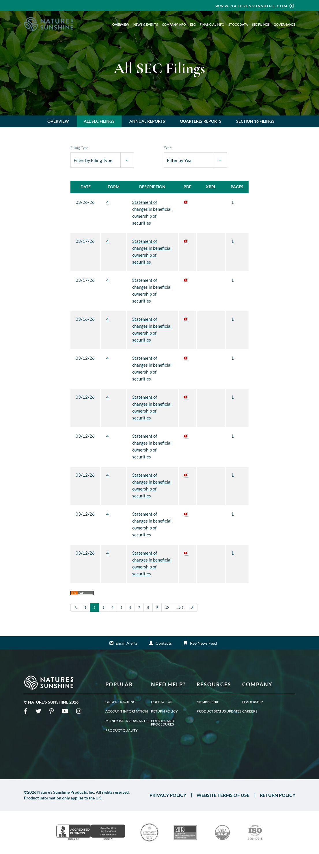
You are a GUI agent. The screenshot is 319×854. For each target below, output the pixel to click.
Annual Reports (147, 121)
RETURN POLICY (277, 795)
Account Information (126, 711)
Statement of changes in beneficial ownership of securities (151, 212)
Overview (120, 24)
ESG (193, 24)
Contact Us (161, 702)
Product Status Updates (219, 711)
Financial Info (212, 24)
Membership (208, 702)
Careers (249, 711)
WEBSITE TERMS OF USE (223, 795)
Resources (214, 684)
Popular (119, 684)
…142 (179, 607)
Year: (168, 147)
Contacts (164, 643)
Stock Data (238, 24)
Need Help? (168, 684)
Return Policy (164, 711)
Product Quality (121, 730)
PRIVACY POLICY (168, 795)
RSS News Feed (203, 643)
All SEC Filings (99, 121)
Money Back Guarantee (127, 721)
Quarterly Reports (200, 121)
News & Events (145, 24)
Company (257, 684)
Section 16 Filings (255, 121)
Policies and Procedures (162, 722)
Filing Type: (79, 147)
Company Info (174, 24)
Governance (284, 24)
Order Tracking (120, 702)
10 (167, 607)
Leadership (252, 702)
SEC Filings (261, 24)
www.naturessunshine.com (251, 6)
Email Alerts (126, 643)
